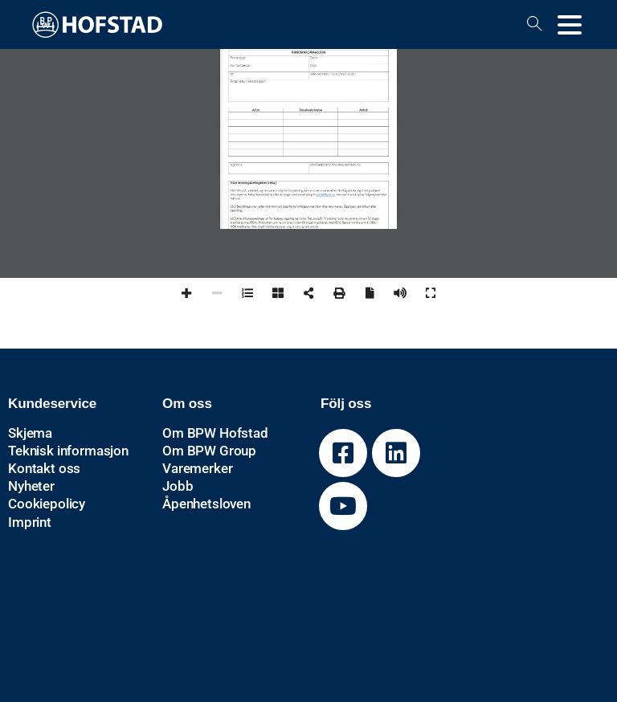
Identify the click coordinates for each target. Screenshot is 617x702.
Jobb (177, 486)
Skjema (30, 433)
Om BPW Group (209, 451)
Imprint (29, 522)
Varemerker (197, 468)
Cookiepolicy (46, 504)
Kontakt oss (44, 468)
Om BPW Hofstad (215, 433)
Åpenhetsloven (206, 504)
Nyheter (31, 486)
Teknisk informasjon (68, 451)
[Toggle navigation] (570, 25)
